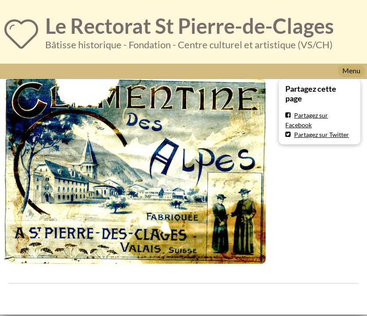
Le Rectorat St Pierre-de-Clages (189, 26)
